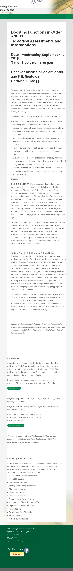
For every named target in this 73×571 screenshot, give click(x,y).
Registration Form (16, 425)
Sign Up (17, 554)
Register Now (14, 388)
